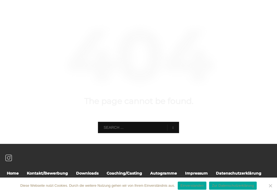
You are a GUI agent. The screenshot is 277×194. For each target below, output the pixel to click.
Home (13, 173)
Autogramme (163, 173)
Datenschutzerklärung (238, 173)
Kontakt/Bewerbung (47, 173)
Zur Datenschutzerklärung (233, 185)
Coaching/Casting (124, 173)
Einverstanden (192, 185)
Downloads (87, 173)
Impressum (196, 173)
